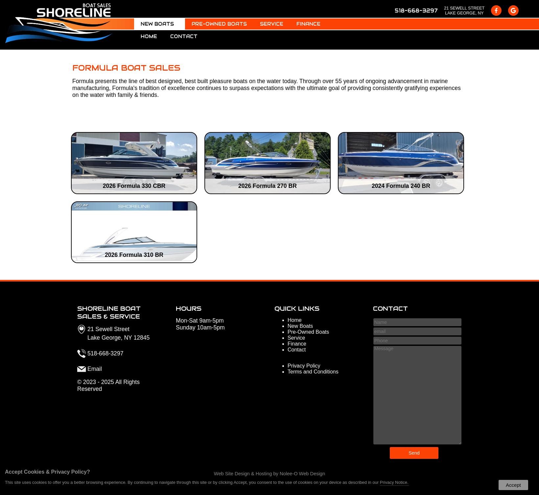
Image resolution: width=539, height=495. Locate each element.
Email (94, 369)
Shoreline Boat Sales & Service (109, 312)
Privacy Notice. (394, 482)
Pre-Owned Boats (219, 24)
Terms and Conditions (313, 371)
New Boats (159, 24)
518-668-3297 (416, 10)
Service (271, 24)
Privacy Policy (304, 366)
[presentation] (496, 10)
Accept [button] (513, 485)
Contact (184, 36)
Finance (308, 24)
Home (149, 36)
